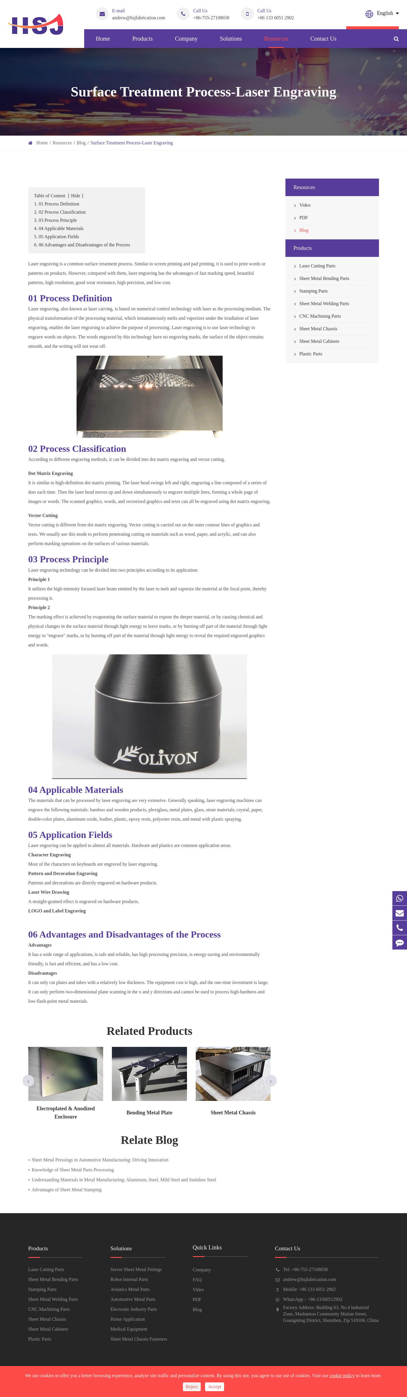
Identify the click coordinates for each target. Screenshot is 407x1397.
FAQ (197, 1279)
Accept (214, 1386)
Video (302, 205)
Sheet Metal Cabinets (317, 341)
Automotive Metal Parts (132, 1299)
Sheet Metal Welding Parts (321, 303)
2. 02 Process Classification (60, 212)
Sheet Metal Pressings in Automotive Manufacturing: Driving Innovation (100, 1159)
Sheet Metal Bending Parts (321, 278)
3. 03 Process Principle (55, 220)
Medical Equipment (129, 1329)
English (385, 13)
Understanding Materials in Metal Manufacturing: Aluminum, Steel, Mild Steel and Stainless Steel (124, 1179)
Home (103, 41)
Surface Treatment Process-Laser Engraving (132, 142)
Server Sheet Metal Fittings (136, 1269)
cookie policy (342, 1375)
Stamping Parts (311, 291)
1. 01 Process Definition (56, 203)
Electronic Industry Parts (133, 1309)
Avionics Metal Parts (130, 1289)
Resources (276, 41)
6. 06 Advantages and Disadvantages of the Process (82, 244)
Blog (81, 142)
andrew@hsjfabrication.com (130, 13)
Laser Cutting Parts (315, 266)
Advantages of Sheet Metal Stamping (67, 1189)
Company (186, 41)
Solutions (231, 41)
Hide (75, 195)
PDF (301, 217)
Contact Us (323, 41)
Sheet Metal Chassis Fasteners (138, 1339)
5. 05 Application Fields (56, 236)
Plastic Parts (308, 354)
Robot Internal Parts (129, 1279)
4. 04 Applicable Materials (59, 228)
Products (142, 41)
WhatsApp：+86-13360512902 (312, 1299)
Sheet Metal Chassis (315, 328)
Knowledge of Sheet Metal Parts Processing (73, 1169)
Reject (192, 1386)
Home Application (127, 1319)
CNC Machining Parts (317, 316)
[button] (28, 1081)
